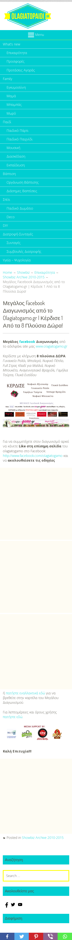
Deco (11, 217)
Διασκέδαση (16, 156)
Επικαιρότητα (17, 52)
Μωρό (11, 113)
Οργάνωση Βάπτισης (23, 182)
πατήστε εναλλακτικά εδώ (25, 693)
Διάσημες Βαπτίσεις (22, 191)
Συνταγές (14, 242)
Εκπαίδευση (16, 165)
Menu (39, 34)
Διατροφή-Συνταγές (18, 234)
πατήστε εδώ (12, 717)
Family (7, 78)
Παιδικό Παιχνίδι (20, 139)
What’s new (11, 44)
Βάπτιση (9, 173)
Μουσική (13, 147)
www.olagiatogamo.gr (51, 346)
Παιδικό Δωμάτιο (20, 208)
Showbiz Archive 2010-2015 (43, 837)
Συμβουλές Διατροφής (24, 251)
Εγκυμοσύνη (16, 87)
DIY (5, 225)
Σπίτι (6, 199)
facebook (27, 341)
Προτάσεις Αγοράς (21, 70)
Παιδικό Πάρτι (17, 130)
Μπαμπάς (14, 104)
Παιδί (7, 122)
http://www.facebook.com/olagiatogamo (32, 455)
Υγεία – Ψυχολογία (17, 260)
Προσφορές (15, 61)
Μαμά (11, 96)
